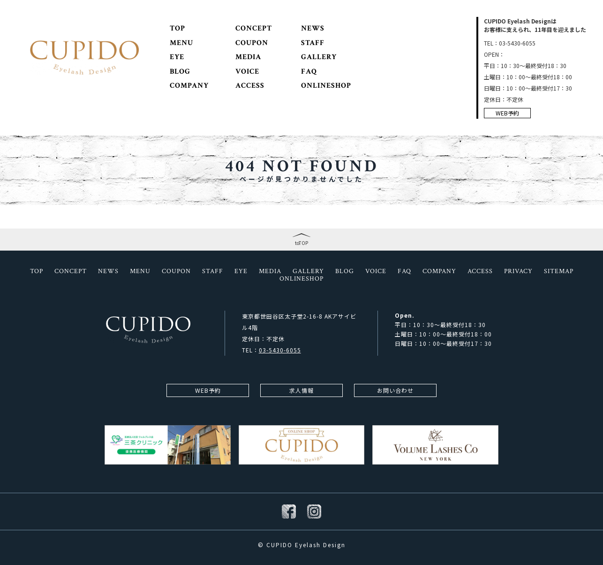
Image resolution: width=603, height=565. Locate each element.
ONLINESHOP (326, 86)
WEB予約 (507, 113)
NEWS (312, 28)
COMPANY (189, 86)
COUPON (251, 43)
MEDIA (248, 57)
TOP (177, 28)
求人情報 (301, 390)
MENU (181, 43)
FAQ (309, 72)
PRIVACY (518, 271)
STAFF (312, 43)
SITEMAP (558, 271)
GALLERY (319, 57)
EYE (177, 57)
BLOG (180, 72)
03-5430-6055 (280, 350)
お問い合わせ (395, 390)
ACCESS (249, 86)
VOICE (247, 72)
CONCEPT (253, 28)
